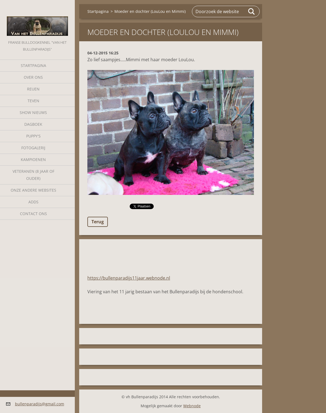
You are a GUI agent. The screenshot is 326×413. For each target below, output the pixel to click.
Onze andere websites (33, 190)
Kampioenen (33, 159)
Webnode (192, 405)
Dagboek (33, 124)
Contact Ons (33, 213)
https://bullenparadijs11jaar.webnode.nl (128, 278)
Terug (97, 222)
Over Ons (33, 77)
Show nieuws (33, 112)
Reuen (33, 89)
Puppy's (33, 136)
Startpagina (33, 65)
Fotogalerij (33, 147)
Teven (33, 100)
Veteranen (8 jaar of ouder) (33, 175)
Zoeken (251, 11)
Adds (33, 201)
